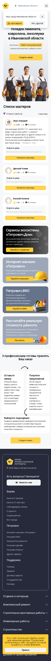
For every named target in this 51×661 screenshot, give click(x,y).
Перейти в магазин (20, 278)
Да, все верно (14, 23)
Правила (11, 571)
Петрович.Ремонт (15, 549)
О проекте (11, 511)
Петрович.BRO (13, 536)
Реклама (11, 584)
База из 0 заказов (15, 498)
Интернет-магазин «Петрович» (21, 532)
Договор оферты (15, 575)
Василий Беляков (21, 198)
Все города (12, 519)
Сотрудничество (14, 579)
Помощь (11, 566)
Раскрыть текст (29, 142)
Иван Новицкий (20, 121)
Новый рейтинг (14, 515)
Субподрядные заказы (17, 506)
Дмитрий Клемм (20, 168)
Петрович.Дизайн (15, 545)
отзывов (30, 124)
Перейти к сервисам (19, 249)
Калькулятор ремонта (17, 541)
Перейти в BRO (20, 308)
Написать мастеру (25, 157)
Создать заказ (26, 57)
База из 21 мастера (16, 502)
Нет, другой (37, 23)
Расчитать (19, 340)
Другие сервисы (14, 554)
